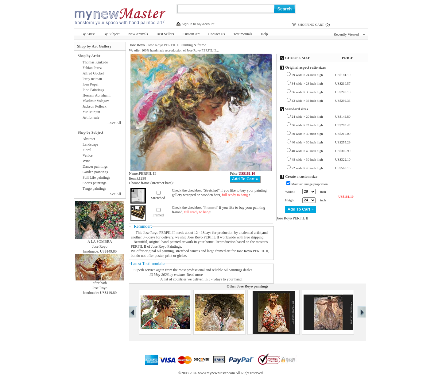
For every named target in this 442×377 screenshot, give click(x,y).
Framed (158, 215)
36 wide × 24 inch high (321, 125)
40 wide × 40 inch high (321, 151)
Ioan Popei (91, 84)
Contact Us (216, 34)
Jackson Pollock (95, 106)
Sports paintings (95, 183)
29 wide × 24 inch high (321, 75)
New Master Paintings (120, 14)
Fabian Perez (92, 68)
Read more (195, 274)
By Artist (88, 34)
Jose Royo (137, 45)
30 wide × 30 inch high (321, 133)
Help (264, 34)
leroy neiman (92, 79)
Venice (88, 155)
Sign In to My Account (198, 24)
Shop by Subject (90, 132)
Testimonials (242, 34)
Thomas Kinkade (95, 62)
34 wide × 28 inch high (321, 83)
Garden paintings (95, 172)
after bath (100, 283)
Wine (87, 161)
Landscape (90, 144)
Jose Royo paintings (252, 286)
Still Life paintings (96, 177)
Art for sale (91, 117)
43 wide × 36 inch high (321, 100)
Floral (87, 150)
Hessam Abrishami (96, 95)
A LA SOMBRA (99, 241)
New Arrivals (138, 34)
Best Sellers (165, 34)
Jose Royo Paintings (166, 246)
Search (284, 8)
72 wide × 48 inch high (321, 168)
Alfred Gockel (93, 73)
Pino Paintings (93, 90)
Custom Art (191, 34)
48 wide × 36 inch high (321, 159)
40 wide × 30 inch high (321, 142)
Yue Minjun (91, 112)
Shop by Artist (89, 56)
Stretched (158, 198)
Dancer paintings (95, 166)
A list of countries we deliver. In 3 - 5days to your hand (201, 279)
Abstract (89, 139)
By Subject (111, 34)
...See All (114, 123)
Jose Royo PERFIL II (159, 232)
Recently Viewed (349, 34)
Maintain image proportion (309, 184)
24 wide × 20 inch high (321, 116)
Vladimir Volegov (96, 101)
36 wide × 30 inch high (321, 92)
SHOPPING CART (311, 24)
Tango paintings (94, 188)
